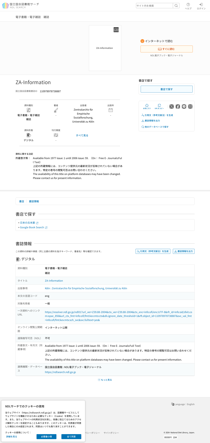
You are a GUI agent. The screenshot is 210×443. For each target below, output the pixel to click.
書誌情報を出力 (150, 120)
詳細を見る (11, 436)
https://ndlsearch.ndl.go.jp (60, 372)
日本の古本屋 (29, 222)
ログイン (201, 6)
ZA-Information (54, 280)
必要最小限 (46, 436)
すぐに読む (166, 49)
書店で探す (166, 89)
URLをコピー (159, 106)
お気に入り (147, 106)
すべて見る (82, 135)
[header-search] (158, 5)
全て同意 (71, 436)
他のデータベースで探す (155, 126)
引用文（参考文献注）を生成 (157, 115)
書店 (21, 201)
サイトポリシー (111, 432)
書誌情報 (34, 201)
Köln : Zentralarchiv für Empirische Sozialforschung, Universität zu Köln (86, 288)
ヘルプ (188, 6)
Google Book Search (34, 227)
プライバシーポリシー (89, 432)
